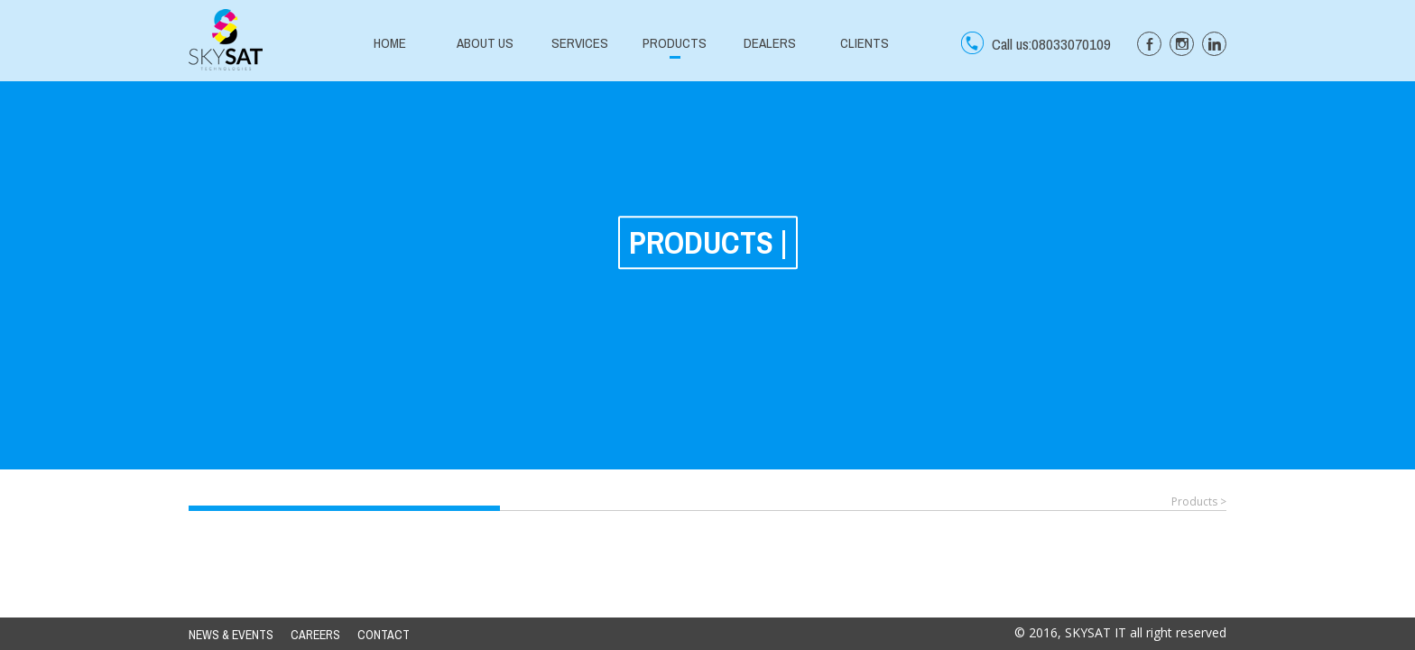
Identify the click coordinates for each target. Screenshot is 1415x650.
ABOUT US (485, 43)
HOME (390, 43)
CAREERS (315, 635)
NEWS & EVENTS (231, 635)
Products (1194, 501)
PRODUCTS (675, 43)
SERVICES (579, 43)
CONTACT (383, 635)
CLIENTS (864, 43)
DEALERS (770, 43)
